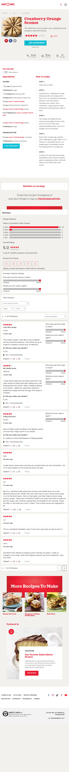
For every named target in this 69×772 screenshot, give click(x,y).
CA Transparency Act (56, 718)
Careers (37, 698)
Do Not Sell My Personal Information (55, 713)
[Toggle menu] (65, 5)
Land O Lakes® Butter (16, 101)
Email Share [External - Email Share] (15, 40)
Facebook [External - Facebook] (10, 40)
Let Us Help (17, 695)
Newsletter (5, 698)
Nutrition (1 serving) (44, 186)
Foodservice (27, 698)
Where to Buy (6, 695)
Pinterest (61, 695)
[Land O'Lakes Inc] (16, 712)
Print (54, 36)
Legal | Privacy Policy (13, 716)
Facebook (48, 695)
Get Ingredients (35, 43)
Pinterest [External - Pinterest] (6, 40)
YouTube (66, 695)
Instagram (53, 695)
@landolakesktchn (48, 199)
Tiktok (57, 695)
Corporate (16, 698)
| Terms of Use (23, 716)
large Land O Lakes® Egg (13, 109)
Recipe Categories (30, 695)
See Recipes (31, 673)
